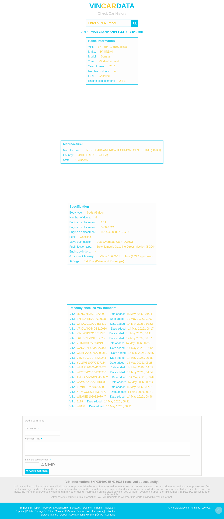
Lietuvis (45, 514)
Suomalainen (76, 514)
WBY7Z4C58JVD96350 (91, 372)
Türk (50, 511)
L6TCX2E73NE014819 (91, 338)
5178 (80, 401)
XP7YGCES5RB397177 (92, 391)
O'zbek (63, 514)
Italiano (98, 507)
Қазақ (100, 511)
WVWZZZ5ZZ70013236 (91, 382)
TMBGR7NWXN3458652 (92, 377)
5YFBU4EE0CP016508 (91, 318)
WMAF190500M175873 (91, 367)
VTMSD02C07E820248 (91, 357)
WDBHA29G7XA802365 (92, 352)
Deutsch (87, 507)
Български (35, 507)
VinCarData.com (180, 507)
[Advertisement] (112, 112)
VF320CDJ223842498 (90, 343)
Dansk (80, 511)
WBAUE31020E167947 (91, 396)
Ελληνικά (70, 511)
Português (40, 511)
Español (20, 511)
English (23, 507)
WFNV (81, 406)
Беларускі (75, 507)
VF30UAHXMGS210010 (92, 328)
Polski (29, 511)
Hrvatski (90, 514)
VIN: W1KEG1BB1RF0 (91, 333)
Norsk (54, 514)
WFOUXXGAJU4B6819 (91, 323)
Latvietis (110, 511)
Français (108, 507)
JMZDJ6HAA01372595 (91, 313)
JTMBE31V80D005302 (91, 386)
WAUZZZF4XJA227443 (91, 348)
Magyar (59, 511)
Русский (47, 507)
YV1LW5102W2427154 (91, 362)
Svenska (110, 514)
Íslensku (90, 511)
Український (61, 507)
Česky (99, 514)
